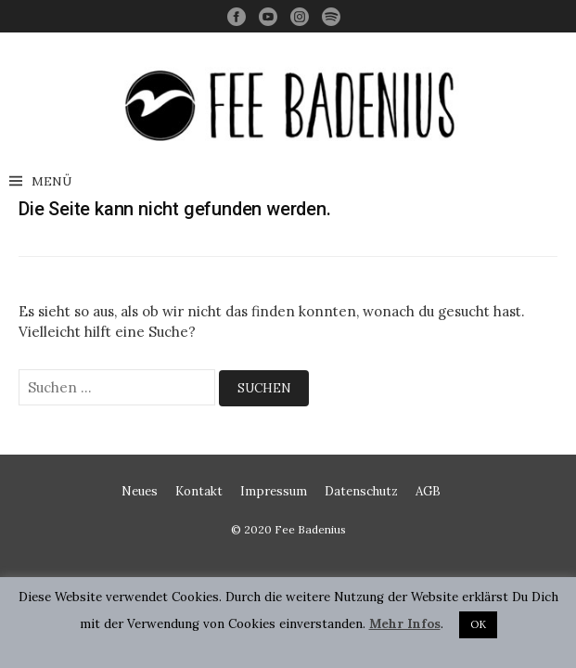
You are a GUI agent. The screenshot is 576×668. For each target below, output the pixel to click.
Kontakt (199, 491)
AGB (428, 491)
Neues (140, 491)
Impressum (273, 491)
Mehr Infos (405, 624)
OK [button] (478, 624)
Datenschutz (361, 491)
